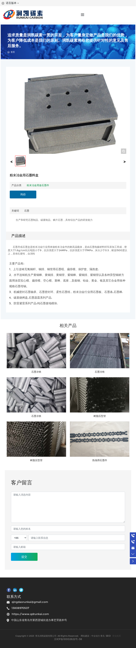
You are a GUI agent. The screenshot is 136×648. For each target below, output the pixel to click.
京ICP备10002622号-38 (68, 639)
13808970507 (20, 608)
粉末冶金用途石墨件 (38, 185)
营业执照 (116, 635)
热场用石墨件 (99, 460)
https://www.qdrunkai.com (30, 614)
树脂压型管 (100, 416)
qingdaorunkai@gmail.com (30, 602)
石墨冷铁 (36, 371)
